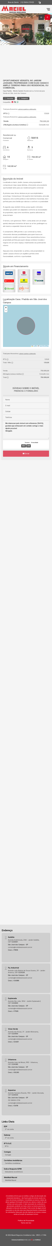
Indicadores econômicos (14, 1172)
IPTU (6, 1146)
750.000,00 (44, 121)
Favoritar (8, 98)
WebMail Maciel (10, 1180)
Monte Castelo (18, 91)
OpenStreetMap (43, 346)
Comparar (23, 98)
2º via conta (9, 1129)
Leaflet (34, 346)
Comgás (8, 1155)
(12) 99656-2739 (27, 2)
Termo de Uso (26, 1223)
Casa (4, 91)
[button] (39, 2)
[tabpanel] (26, 29)
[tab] (41, 17)
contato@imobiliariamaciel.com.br (20, 947)
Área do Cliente (13, 2)
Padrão (9, 91)
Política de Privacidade (26, 1220)
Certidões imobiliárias (13, 1163)
